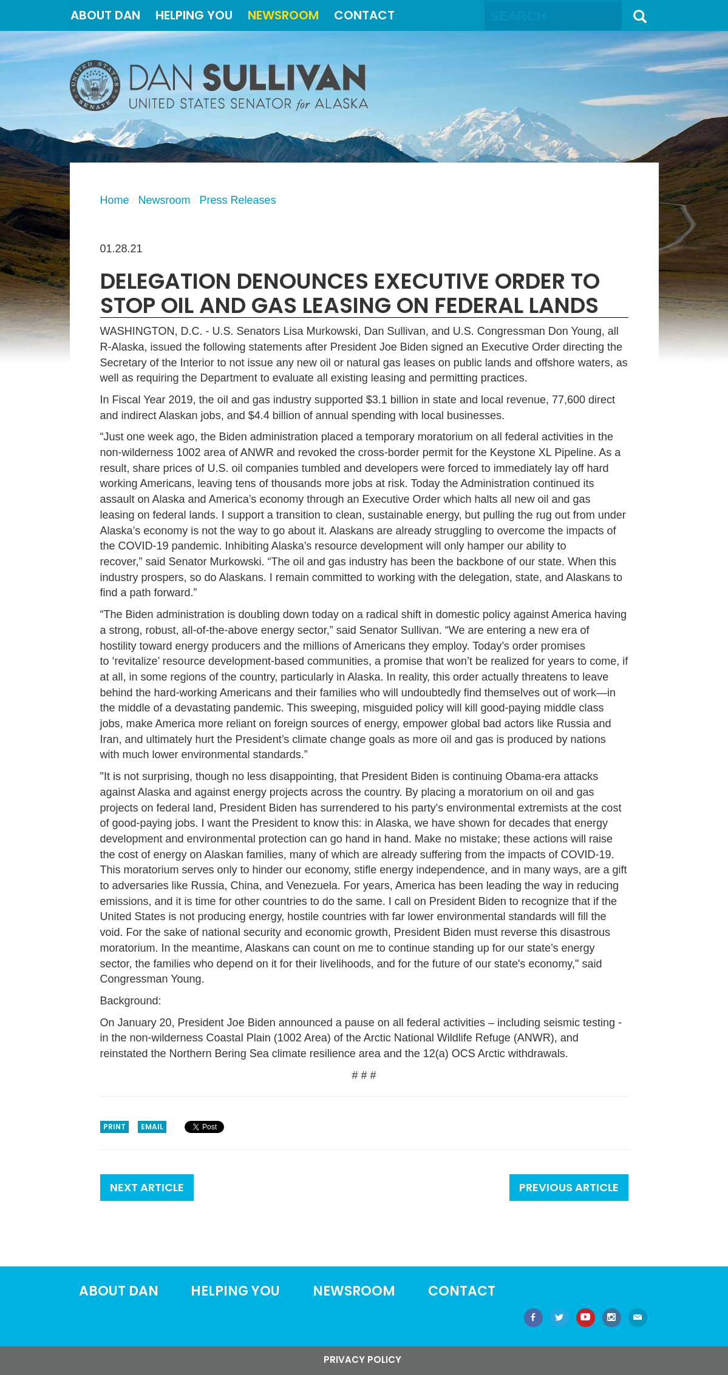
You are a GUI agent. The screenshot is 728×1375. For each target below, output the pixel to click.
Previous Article (569, 1187)
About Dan (105, 15)
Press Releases (238, 200)
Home (114, 200)
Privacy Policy (362, 1359)
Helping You (194, 15)
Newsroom (283, 15)
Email (152, 1126)
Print (114, 1126)
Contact (364, 15)
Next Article (147, 1187)
